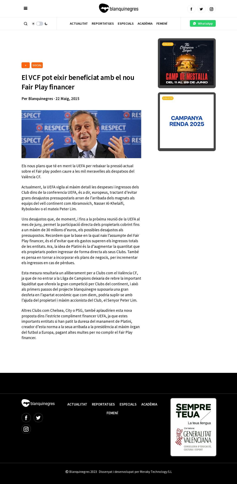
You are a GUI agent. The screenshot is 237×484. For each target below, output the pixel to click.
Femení (161, 23)
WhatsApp (203, 23)
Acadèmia (145, 23)
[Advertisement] (96, 49)
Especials (126, 23)
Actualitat (79, 23)
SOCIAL (37, 65)
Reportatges (103, 23)
